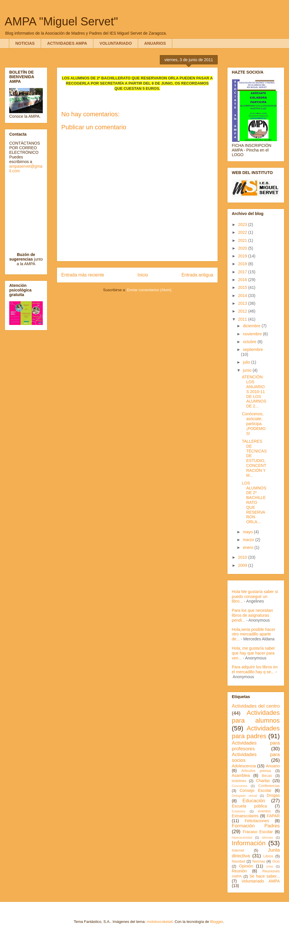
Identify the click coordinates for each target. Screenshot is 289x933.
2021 (243, 240)
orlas (269, 866)
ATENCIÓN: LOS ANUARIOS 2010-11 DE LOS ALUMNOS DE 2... (254, 391)
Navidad (238, 861)
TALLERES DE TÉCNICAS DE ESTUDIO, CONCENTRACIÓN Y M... (254, 458)
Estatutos (238, 811)
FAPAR (273, 816)
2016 (243, 279)
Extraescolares (245, 816)
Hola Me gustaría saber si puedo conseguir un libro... (255, 596)
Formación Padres (256, 826)
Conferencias (269, 786)
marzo (249, 539)
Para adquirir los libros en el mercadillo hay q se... (255, 669)
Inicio (143, 274)
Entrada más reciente (82, 274)
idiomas (267, 837)
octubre (250, 341)
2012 (243, 311)
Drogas (273, 795)
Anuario (273, 766)
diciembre (252, 326)
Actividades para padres (256, 732)
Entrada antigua (197, 274)
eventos (264, 811)
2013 (243, 303)
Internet (238, 850)
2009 (243, 565)
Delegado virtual (244, 795)
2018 (243, 263)
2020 (243, 248)
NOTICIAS (25, 43)
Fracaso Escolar (258, 831)
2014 (243, 295)
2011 (243, 319)
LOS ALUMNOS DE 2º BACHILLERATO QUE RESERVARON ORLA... (254, 502)
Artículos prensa (256, 771)
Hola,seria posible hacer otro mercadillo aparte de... (253, 634)
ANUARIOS (155, 43)
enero (248, 547)
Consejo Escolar (255, 790)
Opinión (246, 866)
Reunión (239, 871)
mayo (248, 532)
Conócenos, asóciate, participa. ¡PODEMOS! (254, 423)
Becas (267, 776)
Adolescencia (244, 766)
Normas (258, 861)
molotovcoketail (160, 921)
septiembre (253, 349)
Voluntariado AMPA (261, 881)
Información (249, 843)
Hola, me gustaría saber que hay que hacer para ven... (253, 653)
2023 (243, 224)
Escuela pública (249, 806)
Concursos (239, 786)
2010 (243, 557)
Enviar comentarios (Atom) (149, 290)
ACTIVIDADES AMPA (67, 43)
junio (247, 370)
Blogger (216, 921)
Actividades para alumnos (256, 716)
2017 (243, 272)
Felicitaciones (256, 820)
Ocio (276, 861)
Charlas (263, 780)
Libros (268, 856)
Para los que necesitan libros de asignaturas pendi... (252, 615)
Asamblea (241, 775)
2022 (243, 232)
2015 (243, 287)
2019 (243, 256)
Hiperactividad (242, 837)
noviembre (253, 334)
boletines (239, 781)
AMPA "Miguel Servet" (61, 21)
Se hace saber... (264, 876)
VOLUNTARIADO (115, 43)
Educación (253, 800)
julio (247, 362)
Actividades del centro (256, 706)
